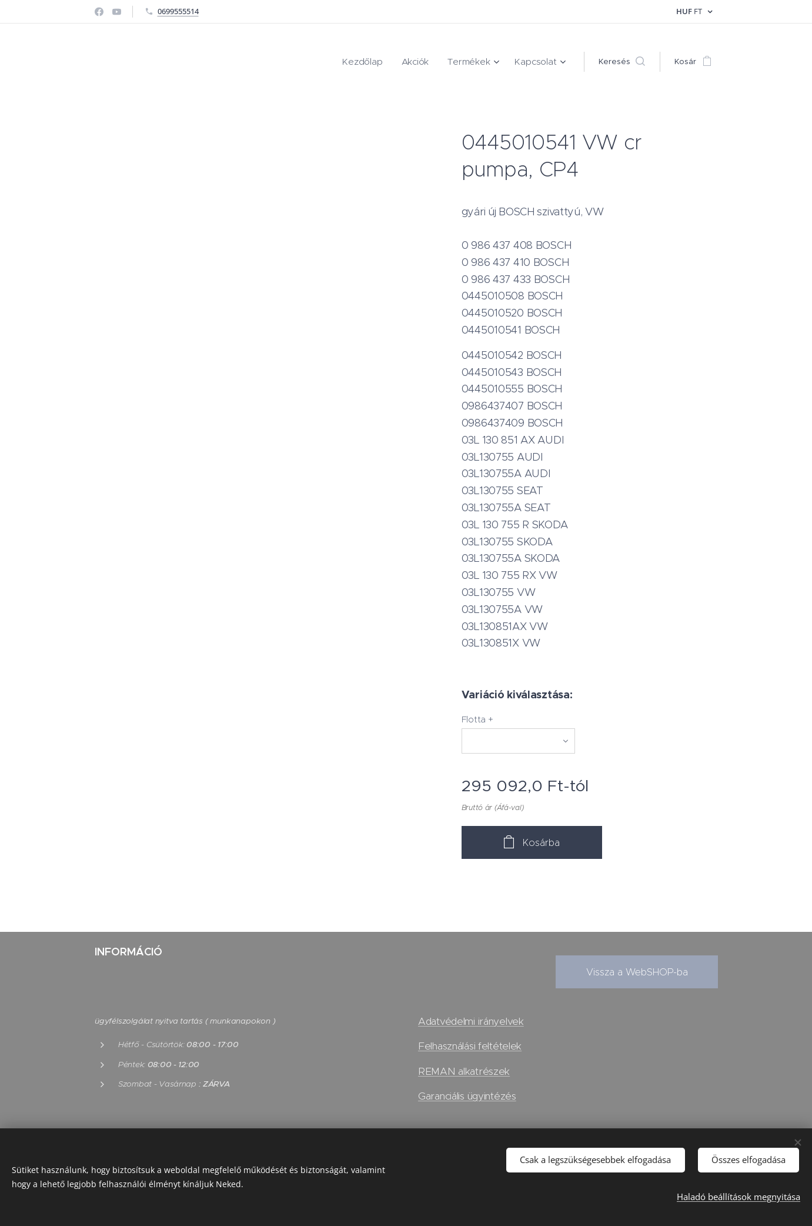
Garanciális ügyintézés (467, 1096)
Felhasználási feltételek (470, 1046)
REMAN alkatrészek (464, 1071)
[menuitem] (377, 61)
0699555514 (178, 11)
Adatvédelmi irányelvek (471, 1021)
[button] (622, 61)
